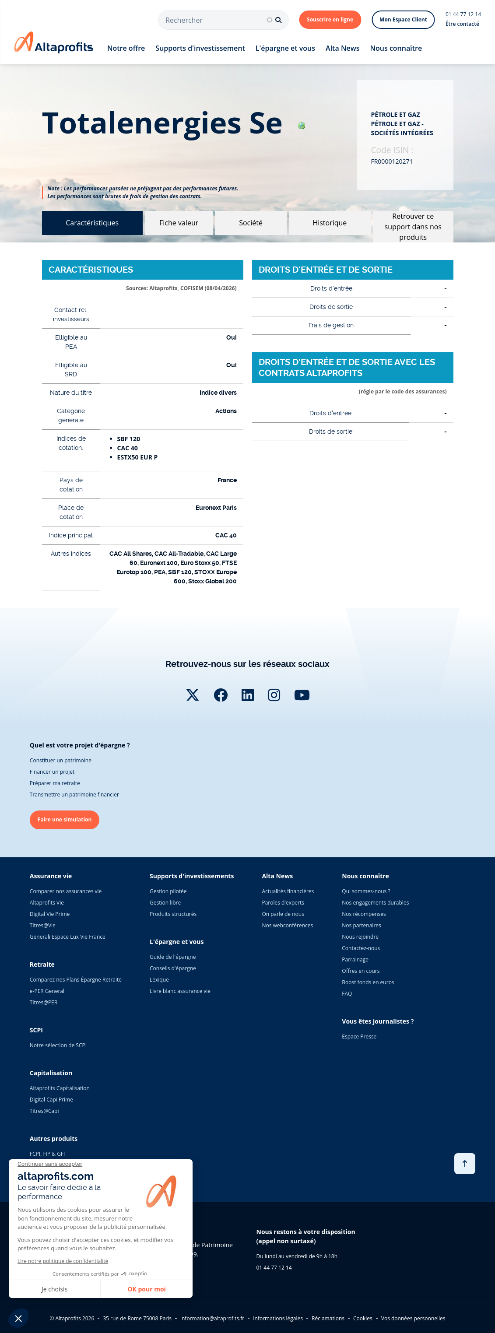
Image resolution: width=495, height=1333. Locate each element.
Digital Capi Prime (51, 1099)
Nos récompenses (364, 914)
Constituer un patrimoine (60, 760)
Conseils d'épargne (173, 968)
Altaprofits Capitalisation (60, 1088)
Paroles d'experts (283, 902)
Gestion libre (165, 902)
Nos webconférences (287, 925)
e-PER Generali (48, 991)
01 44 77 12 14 (463, 14)
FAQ (347, 993)
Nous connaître (396, 48)
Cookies (362, 1318)
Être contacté (462, 24)
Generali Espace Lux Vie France (67, 936)
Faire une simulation (65, 819)
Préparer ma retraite (55, 783)
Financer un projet (52, 771)
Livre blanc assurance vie (180, 991)
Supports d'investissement (200, 48)
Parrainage (355, 959)
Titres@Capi (44, 1111)
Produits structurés (173, 914)
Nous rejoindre (360, 936)
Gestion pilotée (168, 891)
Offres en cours (360, 971)
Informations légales (278, 1318)
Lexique (159, 979)
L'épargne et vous (285, 48)
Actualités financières (288, 891)
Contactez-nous (361, 948)
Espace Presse (359, 1036)
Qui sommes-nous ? (366, 891)
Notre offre (126, 48)
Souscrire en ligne (330, 19)
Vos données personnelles (413, 1318)
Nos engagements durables (375, 902)
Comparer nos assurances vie (66, 891)
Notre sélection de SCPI (58, 1045)
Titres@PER (43, 1002)
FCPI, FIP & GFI (47, 1154)
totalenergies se (173, 122)
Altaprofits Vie (47, 902)
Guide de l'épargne (173, 957)
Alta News (342, 48)
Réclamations (328, 1318)
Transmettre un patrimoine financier (74, 794)
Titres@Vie (43, 925)
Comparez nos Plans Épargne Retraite (76, 979)
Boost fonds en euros (368, 982)
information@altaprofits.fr (212, 1318)
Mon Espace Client (403, 19)
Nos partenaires (361, 925)
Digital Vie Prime (50, 914)
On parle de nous (283, 914)
